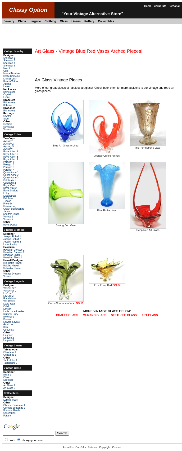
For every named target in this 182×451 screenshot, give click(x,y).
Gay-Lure (8, 324)
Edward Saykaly (11, 322)
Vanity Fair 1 (9, 288)
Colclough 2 (9, 182)
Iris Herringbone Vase (148, 146)
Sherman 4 (9, 65)
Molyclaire (8, 316)
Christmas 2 (9, 355)
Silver (6, 118)
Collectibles (106, 21)
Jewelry (9, 21)
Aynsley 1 (8, 141)
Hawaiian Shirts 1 (12, 255)
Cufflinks (7, 124)
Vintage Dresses (12, 273)
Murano (7, 374)
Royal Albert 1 (10, 151)
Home (147, 5)
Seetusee (8, 380)
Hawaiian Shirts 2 (12, 257)
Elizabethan (9, 196)
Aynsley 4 (8, 149)
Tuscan (7, 201)
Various (7, 129)
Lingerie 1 (8, 335)
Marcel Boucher (11, 73)
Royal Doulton (10, 224)
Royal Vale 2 (10, 188)
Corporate (160, 5)
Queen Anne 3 (10, 177)
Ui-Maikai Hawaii (12, 268)
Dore (6, 327)
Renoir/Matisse (11, 81)
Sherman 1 (9, 58)
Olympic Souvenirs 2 (14, 408)
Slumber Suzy (10, 314)
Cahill (6, 306)
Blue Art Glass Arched (66, 144)
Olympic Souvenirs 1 (14, 405)
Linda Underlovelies (13, 311)
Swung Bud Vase (66, 224)
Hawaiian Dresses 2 (13, 252)
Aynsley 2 (8, 143)
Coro (6, 71)
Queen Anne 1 (10, 172)
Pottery (89, 21)
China (22, 21)
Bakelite (7, 105)
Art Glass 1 (9, 385)
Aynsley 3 (8, 146)
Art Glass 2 (9, 388)
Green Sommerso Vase (66, 302)
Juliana (7, 84)
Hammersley (10, 206)
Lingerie (35, 21)
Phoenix (7, 203)
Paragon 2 (8, 164)
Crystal (7, 94)
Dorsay (7, 319)
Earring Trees (10, 399)
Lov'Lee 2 (8, 296)
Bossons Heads (11, 410)
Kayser (7, 309)
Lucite (6, 97)
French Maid (10, 298)
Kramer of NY (10, 78)
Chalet (6, 377)
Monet (6, 68)
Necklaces (8, 126)
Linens (76, 21)
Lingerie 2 (8, 337)
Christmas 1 (9, 352)
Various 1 (8, 216)
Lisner (6, 86)
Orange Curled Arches (107, 154)
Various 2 (8, 219)
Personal (174, 5)
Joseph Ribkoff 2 (12, 239)
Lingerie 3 (8, 340)
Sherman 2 (9, 60)
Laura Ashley (10, 244)
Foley (6, 193)
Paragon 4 (8, 169)
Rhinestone (9, 92)
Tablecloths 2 (10, 363)
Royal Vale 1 (10, 185)
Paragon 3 (8, 167)
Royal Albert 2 (10, 154)
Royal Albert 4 (10, 159)
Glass (64, 21)
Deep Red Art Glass (148, 228)
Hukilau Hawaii (11, 265)
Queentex (8, 329)
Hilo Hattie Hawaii (12, 263)
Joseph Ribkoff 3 (12, 241)
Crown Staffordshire (13, 209)
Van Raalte (9, 301)
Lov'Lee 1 (8, 293)
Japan (6, 211)
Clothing (50, 21)
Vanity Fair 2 (9, 290)
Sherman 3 (9, 63)
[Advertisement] (92, 35)
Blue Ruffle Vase (107, 209)
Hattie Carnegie (11, 76)
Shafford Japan (11, 214)
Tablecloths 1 (10, 360)
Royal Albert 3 (10, 156)
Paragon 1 (8, 162)
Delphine (8, 198)
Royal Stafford (10, 190)
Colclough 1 (9, 180)
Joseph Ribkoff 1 (12, 236)
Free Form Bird (107, 284)
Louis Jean (9, 303)
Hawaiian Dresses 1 (13, 249)
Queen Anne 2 (10, 175)
